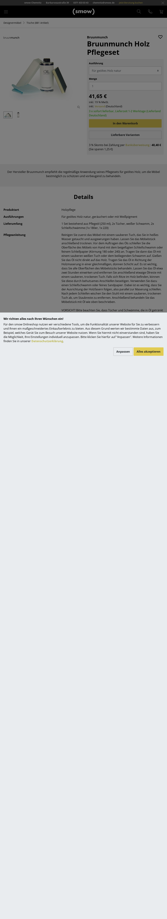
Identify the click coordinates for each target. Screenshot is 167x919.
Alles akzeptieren (149, 352)
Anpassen (123, 352)
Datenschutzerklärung (47, 341)
